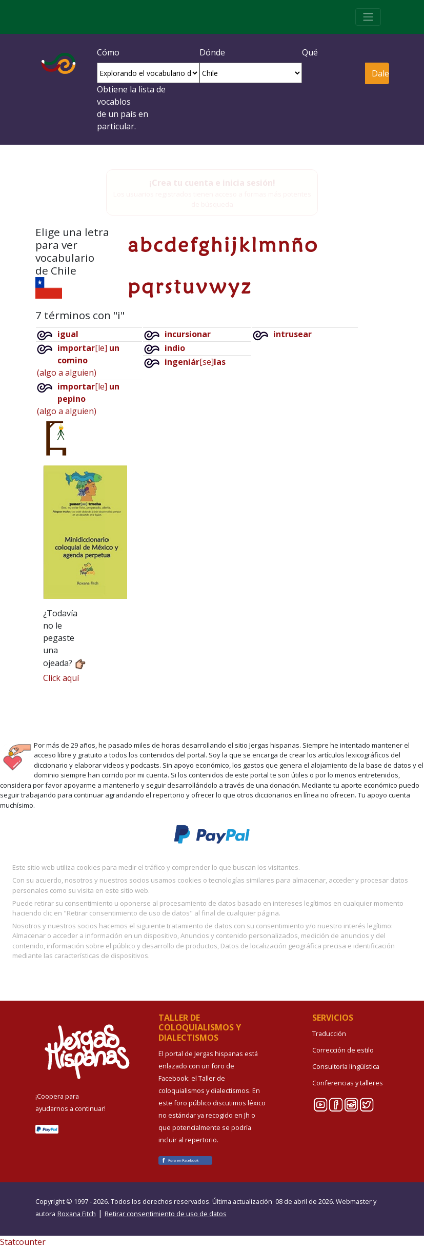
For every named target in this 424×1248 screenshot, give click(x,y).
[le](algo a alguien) (78, 360)
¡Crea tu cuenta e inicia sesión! (212, 182)
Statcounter (23, 1241)
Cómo (108, 52)
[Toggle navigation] (368, 17)
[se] (195, 361)
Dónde (212, 52)
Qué (310, 52)
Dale (380, 73)
